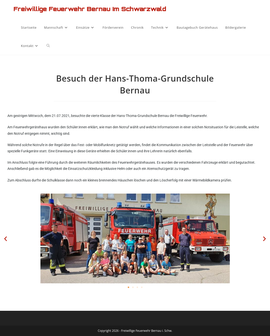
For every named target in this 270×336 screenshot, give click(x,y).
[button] (5, 238)
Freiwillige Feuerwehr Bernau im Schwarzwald (90, 9)
